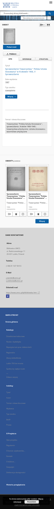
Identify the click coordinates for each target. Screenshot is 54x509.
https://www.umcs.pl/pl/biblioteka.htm (23, 292)
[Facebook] (7, 296)
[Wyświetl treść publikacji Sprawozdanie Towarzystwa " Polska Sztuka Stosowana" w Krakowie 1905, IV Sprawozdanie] (16, 214)
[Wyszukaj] (50, 13)
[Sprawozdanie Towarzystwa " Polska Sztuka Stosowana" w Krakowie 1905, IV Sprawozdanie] (16, 179)
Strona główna (11, 322)
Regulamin (10, 445)
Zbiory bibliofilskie (13, 358)
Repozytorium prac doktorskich (19, 347)
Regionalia (10, 352)
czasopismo (10, 90)
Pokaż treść (11, 47)
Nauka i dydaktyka (13, 342)
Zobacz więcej (12, 377)
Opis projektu (11, 440)
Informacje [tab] (26, 59)
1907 (7, 82)
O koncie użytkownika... (15, 451)
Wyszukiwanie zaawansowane (33, 18)
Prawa (9, 425)
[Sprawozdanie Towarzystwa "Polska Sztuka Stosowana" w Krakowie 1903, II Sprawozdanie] (38, 179)
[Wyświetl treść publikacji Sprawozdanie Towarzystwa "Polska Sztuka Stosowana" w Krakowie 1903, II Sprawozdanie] (38, 214)
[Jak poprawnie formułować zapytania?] (49, 18)
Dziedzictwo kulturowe (15, 336)
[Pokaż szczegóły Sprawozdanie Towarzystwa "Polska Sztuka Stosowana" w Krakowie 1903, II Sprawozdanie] (44, 214)
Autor (8, 398)
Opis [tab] (10, 59)
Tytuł (8, 392)
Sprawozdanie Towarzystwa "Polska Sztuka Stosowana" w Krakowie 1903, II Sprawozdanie (38, 196)
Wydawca (10, 408)
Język (8, 419)
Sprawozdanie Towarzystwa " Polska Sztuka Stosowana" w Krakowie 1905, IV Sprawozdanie (16, 196)
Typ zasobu (11, 414)
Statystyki (10, 467)
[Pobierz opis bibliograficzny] (9, 214)
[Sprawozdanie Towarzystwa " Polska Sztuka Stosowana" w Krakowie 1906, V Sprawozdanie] (9, 36)
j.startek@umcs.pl (13, 278)
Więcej (42, 221)
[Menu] (50, 2)
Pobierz (10, 54)
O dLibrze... (10, 461)
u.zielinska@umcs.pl (14, 281)
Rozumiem (31, 502)
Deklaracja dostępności (15, 472)
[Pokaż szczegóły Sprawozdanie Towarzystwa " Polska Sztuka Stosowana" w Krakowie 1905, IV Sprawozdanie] (22, 214)
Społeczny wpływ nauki (15, 369)
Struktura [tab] (43, 59)
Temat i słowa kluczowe (16, 403)
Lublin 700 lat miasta (14, 363)
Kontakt (9, 456)
